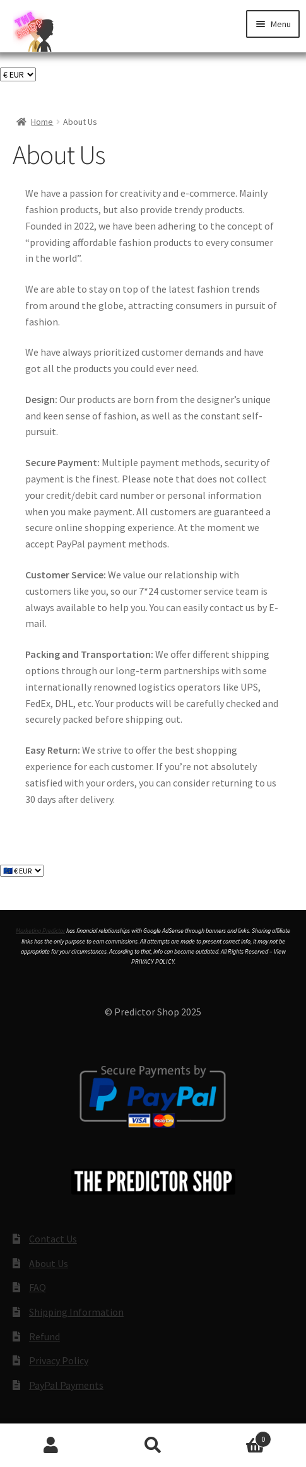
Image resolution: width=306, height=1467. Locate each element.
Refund (44, 1336)
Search (153, 1445)
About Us (48, 1263)
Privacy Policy (58, 1360)
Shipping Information (76, 1312)
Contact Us (53, 1238)
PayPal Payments (66, 1385)
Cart (237, 1436)
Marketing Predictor (40, 930)
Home (42, 121)
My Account (51, 1445)
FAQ (37, 1287)
